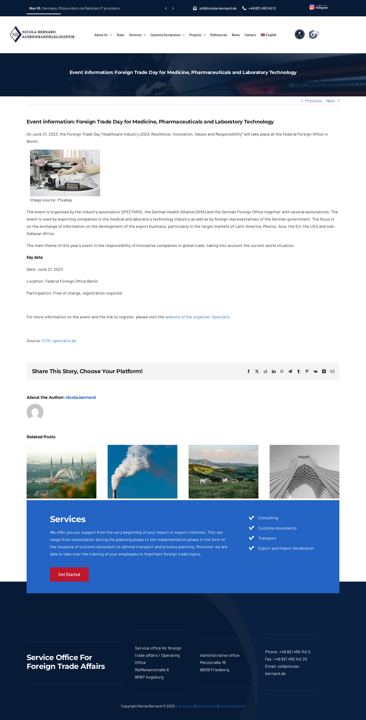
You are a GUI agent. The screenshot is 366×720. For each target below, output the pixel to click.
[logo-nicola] (42, 23)
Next (330, 100)
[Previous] (165, 8)
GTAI (46, 340)
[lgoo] (307, 29)
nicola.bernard (81, 397)
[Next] (172, 8)
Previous (313, 100)
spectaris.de (64, 340)
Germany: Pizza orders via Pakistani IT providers (74, 8)
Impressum (185, 706)
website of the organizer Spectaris (197, 316)
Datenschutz (206, 706)
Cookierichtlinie (232, 706)
